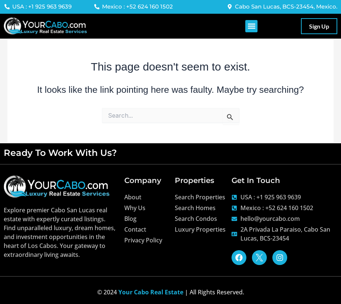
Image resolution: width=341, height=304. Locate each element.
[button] (251, 26)
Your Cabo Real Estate (150, 292)
